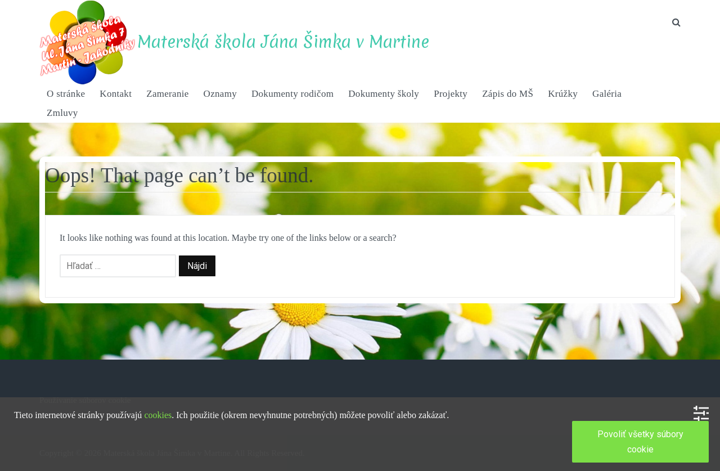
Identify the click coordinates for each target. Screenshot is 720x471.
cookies (158, 415)
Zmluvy (62, 112)
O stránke (66, 93)
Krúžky (563, 93)
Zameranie (167, 93)
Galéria (607, 93)
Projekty (450, 93)
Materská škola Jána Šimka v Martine (283, 41)
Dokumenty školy (383, 93)
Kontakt (116, 93)
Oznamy (220, 93)
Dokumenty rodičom (292, 93)
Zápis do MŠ (507, 93)
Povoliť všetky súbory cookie (640, 442)
